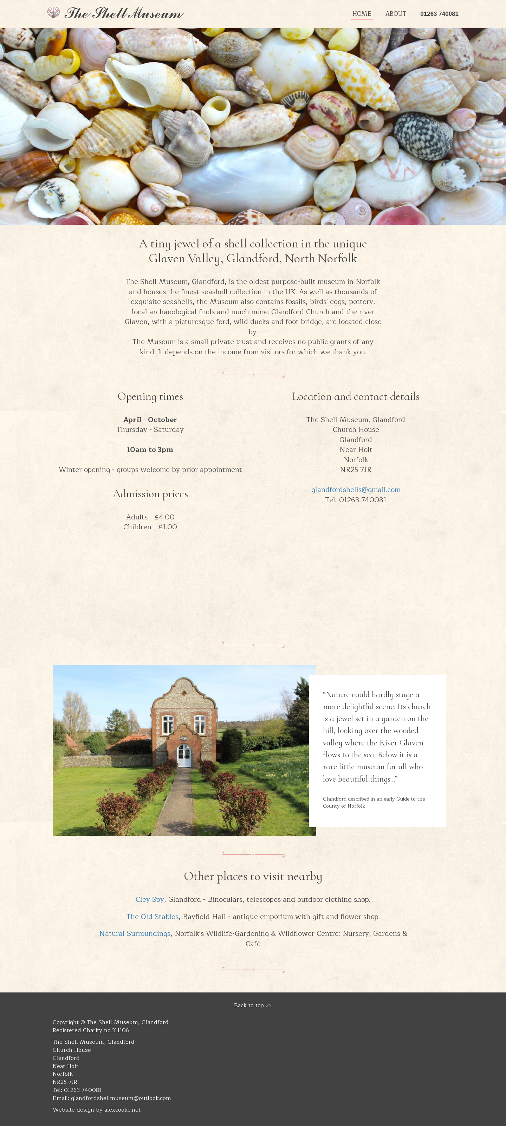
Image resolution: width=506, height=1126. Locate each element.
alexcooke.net (122, 1109)
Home (361, 14)
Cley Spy (150, 899)
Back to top (249, 1005)
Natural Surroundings (134, 933)
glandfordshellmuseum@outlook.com (121, 1098)
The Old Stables (152, 917)
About (395, 14)
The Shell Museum (115, 12)
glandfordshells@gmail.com (356, 490)
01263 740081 (439, 14)
